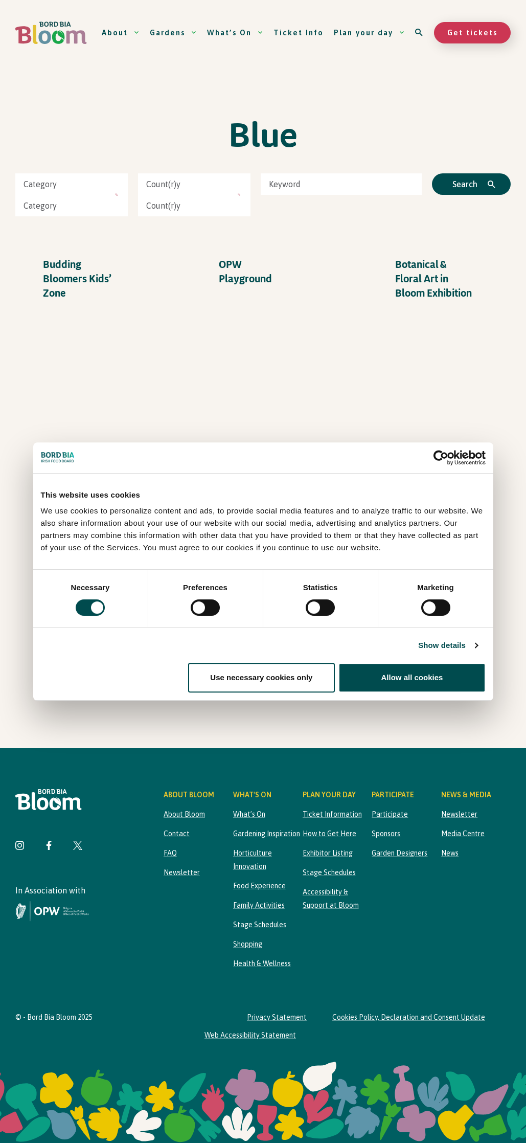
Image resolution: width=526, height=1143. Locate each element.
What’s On (235, 33)
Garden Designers (399, 853)
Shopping (247, 944)
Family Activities (259, 905)
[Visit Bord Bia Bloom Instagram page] (20, 846)
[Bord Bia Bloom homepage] (51, 33)
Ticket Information (332, 814)
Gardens (173, 33)
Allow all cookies (412, 678)
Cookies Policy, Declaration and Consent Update (408, 1017)
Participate (390, 814)
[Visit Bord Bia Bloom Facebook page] (49, 846)
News (450, 853)
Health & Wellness (262, 963)
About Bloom (184, 814)
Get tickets (472, 32)
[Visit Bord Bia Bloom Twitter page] (77, 846)
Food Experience (259, 886)
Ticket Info (298, 33)
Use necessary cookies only (261, 678)
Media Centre (463, 834)
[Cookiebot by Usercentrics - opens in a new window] (441, 457)
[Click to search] (471, 184)
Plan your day (369, 33)
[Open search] (419, 33)
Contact (177, 834)
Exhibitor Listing (328, 853)
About (121, 33)
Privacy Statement (277, 1017)
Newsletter (182, 872)
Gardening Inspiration (266, 834)
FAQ (170, 853)
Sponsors (386, 834)
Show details (442, 645)
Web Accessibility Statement (250, 1035)
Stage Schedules (259, 925)
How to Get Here (329, 834)
